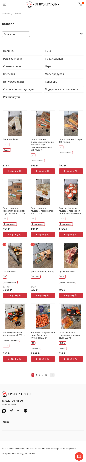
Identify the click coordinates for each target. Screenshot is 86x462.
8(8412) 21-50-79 (12, 401)
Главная (6, 13)
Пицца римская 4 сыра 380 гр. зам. (70, 140)
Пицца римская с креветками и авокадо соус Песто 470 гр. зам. (14, 211)
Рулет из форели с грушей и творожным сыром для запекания (70, 211)
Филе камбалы (10, 139)
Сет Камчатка (9, 271)
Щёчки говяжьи (67, 271)
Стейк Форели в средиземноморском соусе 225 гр (69, 335)
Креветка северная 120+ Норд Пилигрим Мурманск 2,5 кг (43, 335)
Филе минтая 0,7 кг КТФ (42, 271)
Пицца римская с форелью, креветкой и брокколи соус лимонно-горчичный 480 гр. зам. (42, 144)
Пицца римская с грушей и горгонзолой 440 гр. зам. (42, 211)
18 (46, 375)
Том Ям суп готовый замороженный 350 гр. (14, 333)
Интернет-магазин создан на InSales (18, 454)
